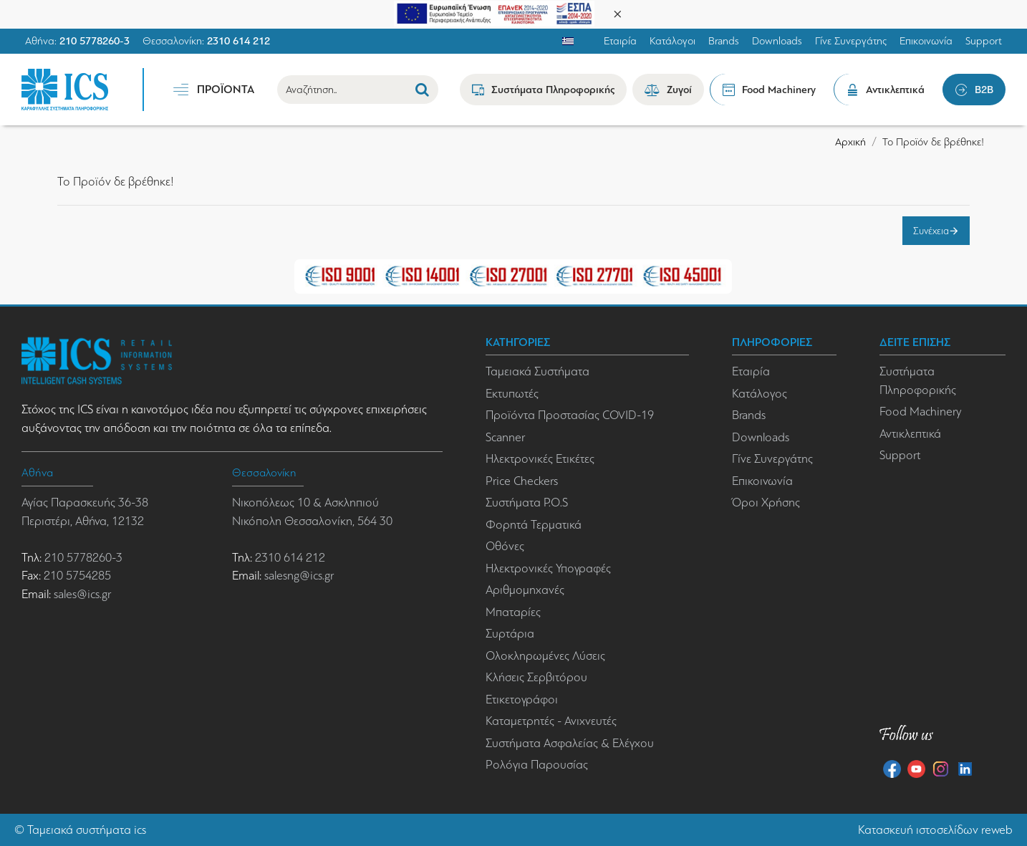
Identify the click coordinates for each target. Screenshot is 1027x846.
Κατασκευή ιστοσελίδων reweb (935, 830)
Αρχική (850, 141)
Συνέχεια (931, 230)
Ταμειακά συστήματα (79, 830)
